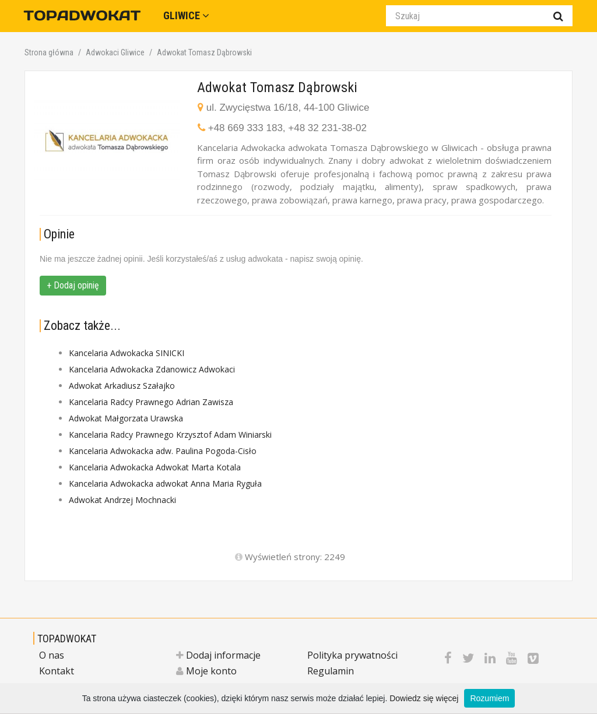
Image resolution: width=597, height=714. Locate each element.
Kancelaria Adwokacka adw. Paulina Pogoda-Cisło (163, 450)
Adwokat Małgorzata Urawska (126, 418)
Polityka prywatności (352, 655)
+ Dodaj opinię (73, 285)
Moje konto (206, 670)
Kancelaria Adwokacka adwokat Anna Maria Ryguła (165, 483)
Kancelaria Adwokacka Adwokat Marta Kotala (155, 467)
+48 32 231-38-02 (327, 127)
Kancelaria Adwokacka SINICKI (126, 352)
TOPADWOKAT (66, 638)
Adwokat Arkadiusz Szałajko (122, 385)
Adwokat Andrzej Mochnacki (122, 499)
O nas (51, 655)
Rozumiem (489, 698)
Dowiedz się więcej (423, 698)
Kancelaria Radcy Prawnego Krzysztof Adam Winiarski (170, 434)
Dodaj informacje (218, 655)
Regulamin (330, 670)
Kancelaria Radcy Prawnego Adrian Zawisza (151, 401)
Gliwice (186, 15)
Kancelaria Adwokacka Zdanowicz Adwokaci (152, 369)
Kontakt (56, 670)
